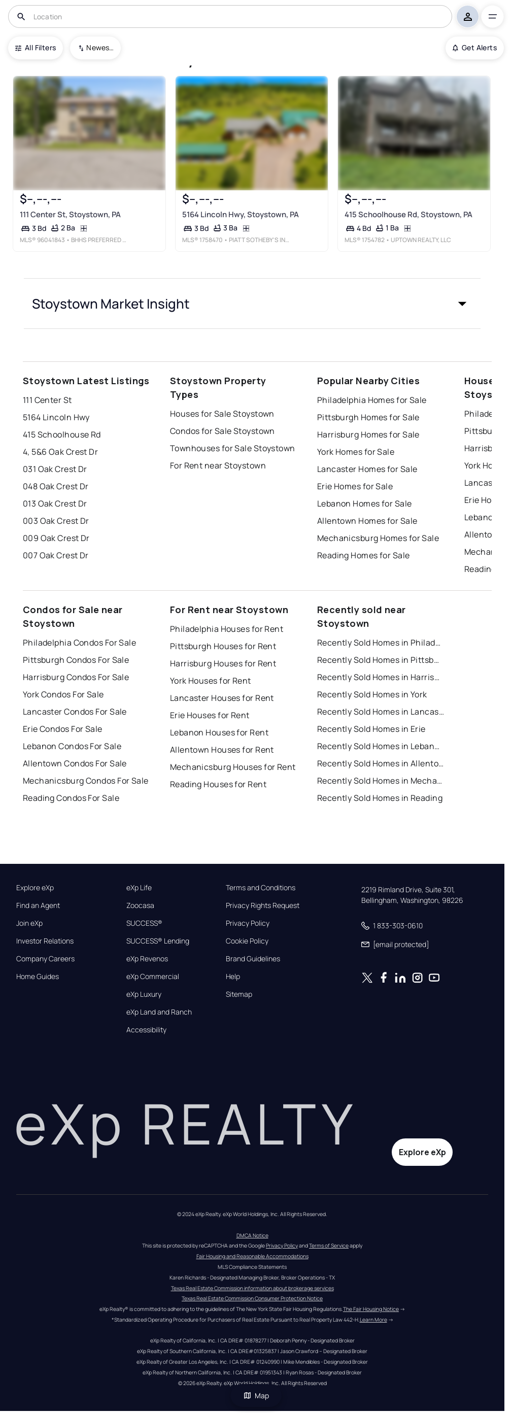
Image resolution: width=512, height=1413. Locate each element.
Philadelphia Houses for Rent (226, 628)
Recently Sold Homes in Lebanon (380, 746)
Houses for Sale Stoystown (222, 413)
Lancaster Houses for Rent (222, 697)
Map (256, 1395)
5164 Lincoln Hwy (56, 417)
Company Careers (45, 958)
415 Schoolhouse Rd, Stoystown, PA (408, 214)
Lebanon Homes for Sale (364, 503)
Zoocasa (140, 905)
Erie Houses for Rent (210, 715)
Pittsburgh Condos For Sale (76, 659)
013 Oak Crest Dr (55, 503)
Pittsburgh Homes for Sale (368, 417)
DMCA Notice (252, 1235)
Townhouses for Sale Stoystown (232, 448)
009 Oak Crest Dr (56, 538)
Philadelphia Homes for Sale (372, 400)
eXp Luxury (143, 994)
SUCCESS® (144, 923)
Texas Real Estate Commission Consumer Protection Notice (252, 1298)
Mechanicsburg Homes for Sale (378, 538)
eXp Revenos (147, 958)
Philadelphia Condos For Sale (79, 642)
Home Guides (37, 976)
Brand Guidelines (253, 958)
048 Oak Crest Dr (56, 486)
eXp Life (139, 887)
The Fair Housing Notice (371, 1309)
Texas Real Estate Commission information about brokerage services (252, 1288)
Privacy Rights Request (262, 905)
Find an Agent (38, 905)
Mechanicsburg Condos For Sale (86, 780)
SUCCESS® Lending (157, 941)
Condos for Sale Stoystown (222, 430)
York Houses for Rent (210, 680)
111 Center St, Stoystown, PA (70, 214)
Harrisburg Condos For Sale (76, 677)
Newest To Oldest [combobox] (100, 47)
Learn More (373, 1319)
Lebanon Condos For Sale (72, 746)
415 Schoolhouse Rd (62, 434)
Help (233, 976)
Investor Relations (45, 941)
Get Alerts (475, 47)
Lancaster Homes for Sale (367, 469)
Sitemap (239, 994)
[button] (252, 303)
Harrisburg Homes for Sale (368, 434)
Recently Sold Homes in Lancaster (380, 711)
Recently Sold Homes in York (372, 694)
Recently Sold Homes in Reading (379, 797)
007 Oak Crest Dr (56, 555)
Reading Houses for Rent (218, 784)
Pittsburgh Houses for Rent (223, 646)
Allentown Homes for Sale (367, 520)
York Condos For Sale (63, 694)
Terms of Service (329, 1245)
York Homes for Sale (355, 451)
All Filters (35, 47)
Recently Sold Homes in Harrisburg (380, 677)
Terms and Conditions (260, 887)
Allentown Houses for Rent (222, 749)
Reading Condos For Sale (71, 797)
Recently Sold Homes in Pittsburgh (380, 659)
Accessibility (146, 1029)
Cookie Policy (247, 941)
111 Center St (47, 400)
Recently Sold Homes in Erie (371, 728)
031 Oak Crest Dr (55, 469)
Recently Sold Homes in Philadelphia (380, 642)
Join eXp (29, 923)
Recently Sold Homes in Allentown (380, 763)
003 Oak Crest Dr (56, 520)
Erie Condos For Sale (63, 728)
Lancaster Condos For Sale (75, 711)
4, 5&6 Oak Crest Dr (60, 451)
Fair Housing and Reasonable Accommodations (252, 1256)
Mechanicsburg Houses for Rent (233, 766)
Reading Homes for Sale (363, 555)
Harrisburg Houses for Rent (223, 663)
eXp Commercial (152, 976)
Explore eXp (35, 887)
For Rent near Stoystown (218, 465)
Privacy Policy (247, 923)
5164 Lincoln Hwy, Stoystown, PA (240, 214)
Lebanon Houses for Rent (219, 732)
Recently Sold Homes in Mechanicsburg (380, 780)
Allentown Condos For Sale (75, 763)
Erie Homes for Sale (355, 486)
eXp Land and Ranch (159, 1012)
